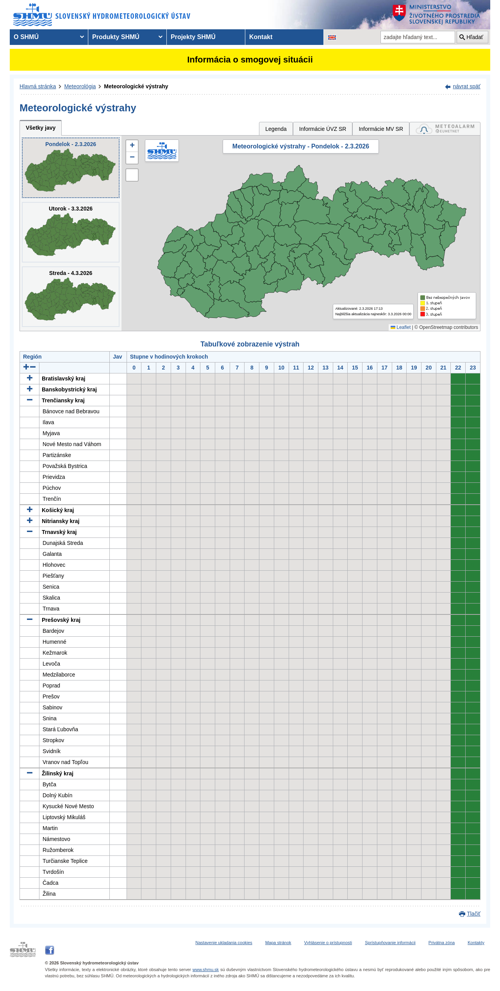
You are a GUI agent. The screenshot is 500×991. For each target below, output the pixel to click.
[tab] (444, 129)
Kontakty (476, 942)
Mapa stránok (278, 942)
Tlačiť (473, 914)
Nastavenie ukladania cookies (223, 942)
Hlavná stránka (38, 86)
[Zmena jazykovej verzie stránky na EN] (332, 37)
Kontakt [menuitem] (261, 37)
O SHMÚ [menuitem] (26, 37)
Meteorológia (80, 86)
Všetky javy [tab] (40, 128)
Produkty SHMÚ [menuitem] (115, 37)
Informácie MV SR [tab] (381, 129)
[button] (132, 146)
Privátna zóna (442, 942)
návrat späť (466, 86)
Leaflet (401, 327)
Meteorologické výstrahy (136, 86)
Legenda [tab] (276, 129)
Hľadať (474, 37)
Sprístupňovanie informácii (390, 942)
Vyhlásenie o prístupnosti (328, 942)
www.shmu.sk (206, 969)
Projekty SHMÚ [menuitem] (193, 37)
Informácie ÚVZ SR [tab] (322, 129)
